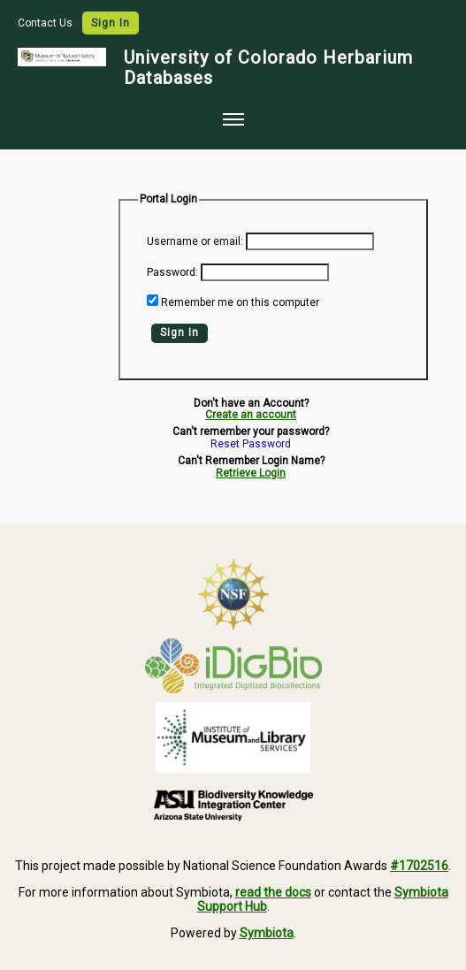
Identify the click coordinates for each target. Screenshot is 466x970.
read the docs (273, 892)
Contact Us (46, 23)
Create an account (250, 415)
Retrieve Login (251, 473)
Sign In (110, 23)
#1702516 (419, 866)
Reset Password (250, 444)
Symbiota (267, 933)
